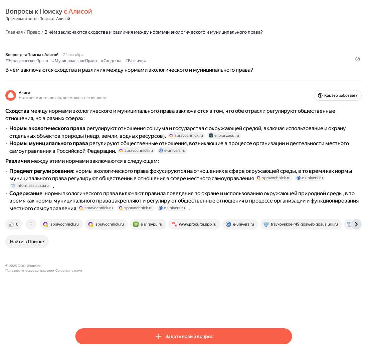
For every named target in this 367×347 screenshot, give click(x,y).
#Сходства (181, 67)
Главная (84, 31)
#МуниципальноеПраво (144, 67)
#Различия (205, 67)
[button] (288, 78)
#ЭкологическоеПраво (96, 67)
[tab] (84, 278)
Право (103, 31)
